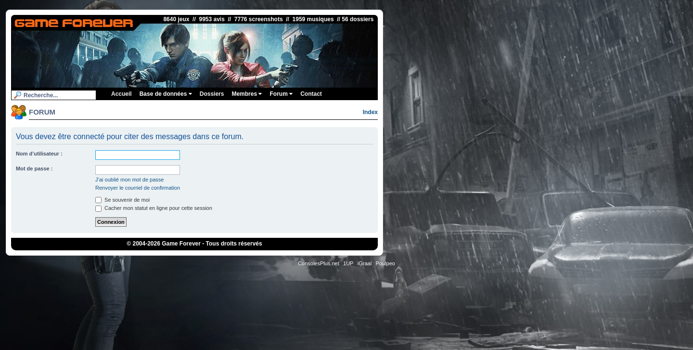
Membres (246, 94)
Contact (311, 94)
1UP (348, 263)
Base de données (166, 94)
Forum (281, 94)
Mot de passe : (34, 168)
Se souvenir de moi (122, 200)
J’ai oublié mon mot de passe (129, 179)
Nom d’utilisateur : (39, 153)
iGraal (365, 263)
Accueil (121, 94)
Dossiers (212, 94)
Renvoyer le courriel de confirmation (137, 188)
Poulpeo (385, 263)
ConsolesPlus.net (318, 263)
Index (370, 112)
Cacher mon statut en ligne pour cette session (153, 208)
